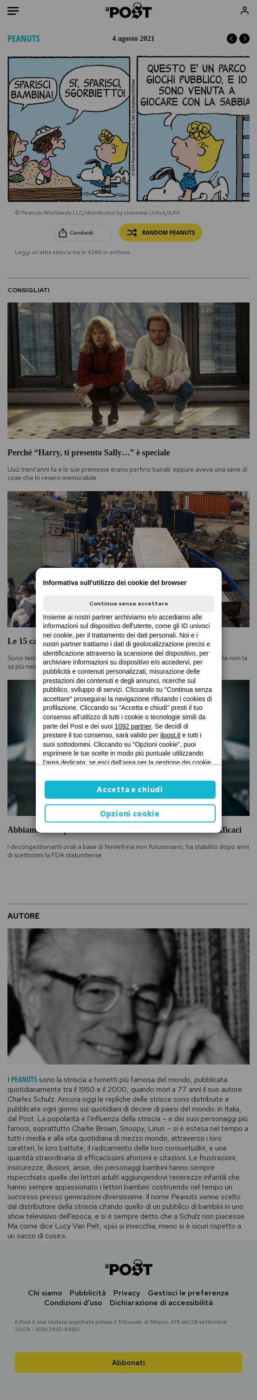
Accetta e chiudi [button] (130, 790)
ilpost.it (170, 735)
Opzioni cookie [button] (130, 814)
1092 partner (133, 726)
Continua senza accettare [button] (128, 603)
